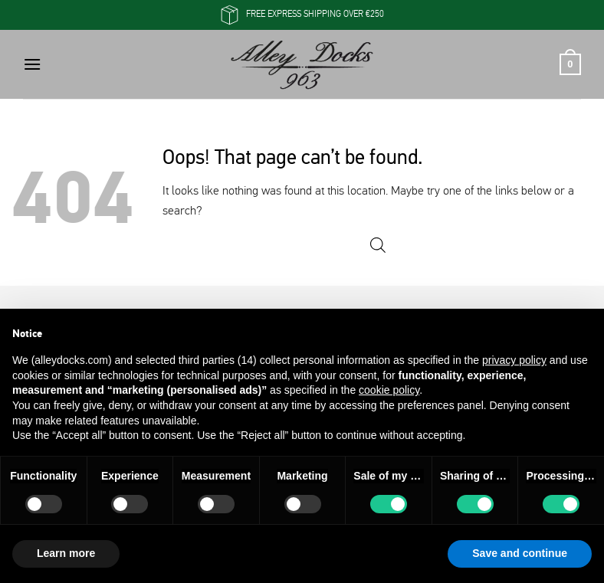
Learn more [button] (66, 553)
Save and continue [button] (519, 553)
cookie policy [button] (389, 390)
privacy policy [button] (514, 360)
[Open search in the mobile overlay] (378, 245)
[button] (32, 64)
